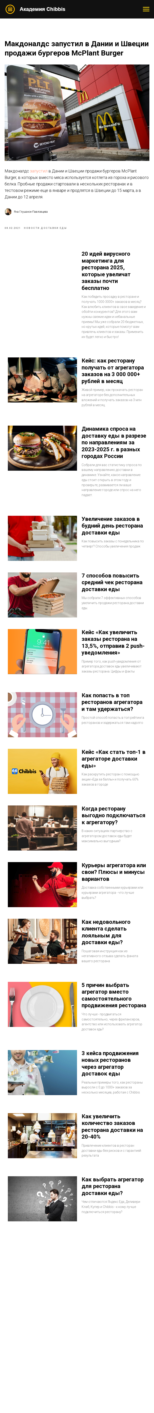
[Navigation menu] (146, 9)
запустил (39, 172)
